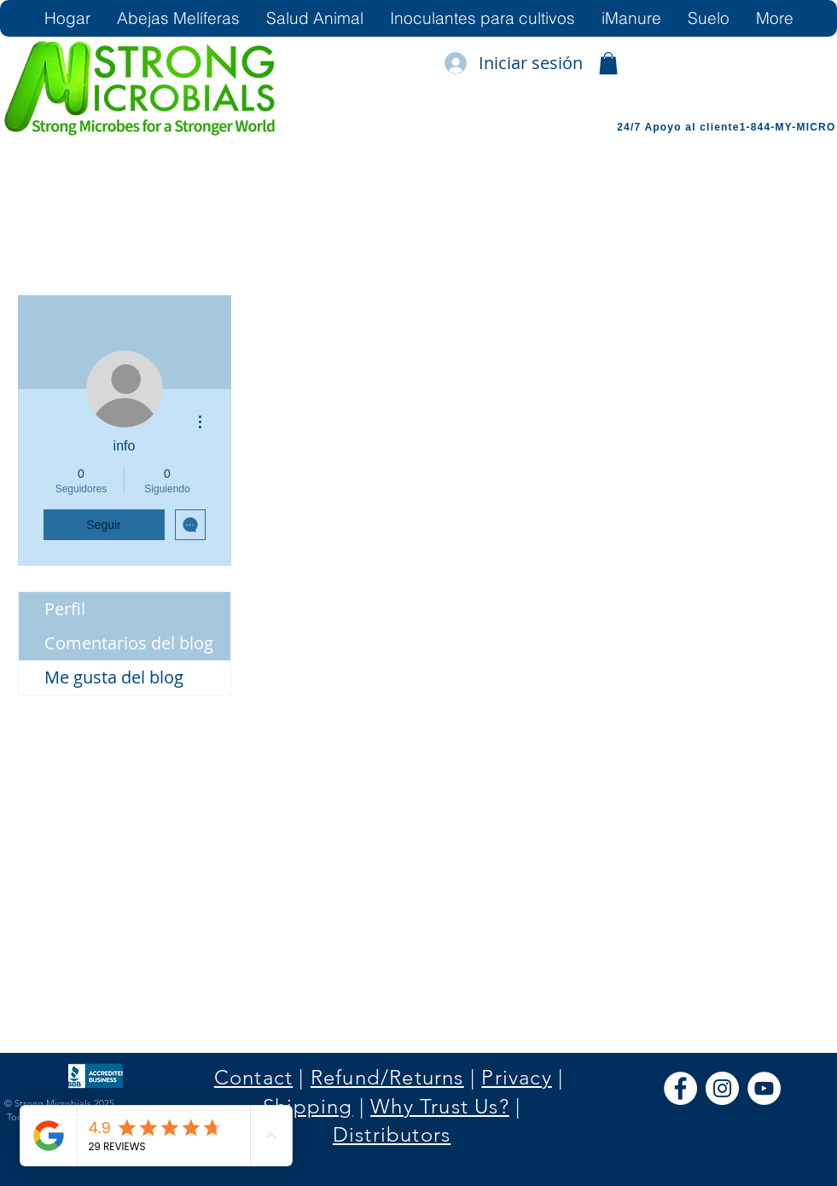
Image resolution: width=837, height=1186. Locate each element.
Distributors (391, 1134)
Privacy (516, 1077)
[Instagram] (722, 1088)
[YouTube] (764, 1088)
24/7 (630, 127)
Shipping (308, 1106)
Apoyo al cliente (691, 127)
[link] (608, 63)
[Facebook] (680, 1088)
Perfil (64, 608)
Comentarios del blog (128, 642)
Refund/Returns (387, 1077)
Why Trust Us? (439, 1106)
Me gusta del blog (113, 677)
